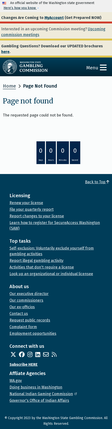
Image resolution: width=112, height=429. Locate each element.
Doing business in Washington (35, 387)
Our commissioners (26, 300)
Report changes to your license (36, 216)
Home (9, 86)
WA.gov (15, 380)
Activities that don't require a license (41, 267)
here (5, 51)
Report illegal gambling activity (36, 260)
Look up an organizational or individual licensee (51, 274)
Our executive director (29, 293)
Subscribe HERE (23, 364)
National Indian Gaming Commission (43, 394)
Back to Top (97, 182)
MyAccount (54, 17)
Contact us (18, 313)
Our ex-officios (22, 307)
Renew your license (26, 203)
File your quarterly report (31, 209)
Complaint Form (23, 327)
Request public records (29, 320)
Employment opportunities (32, 333)
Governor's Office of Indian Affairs (39, 400)
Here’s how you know (20, 8)
